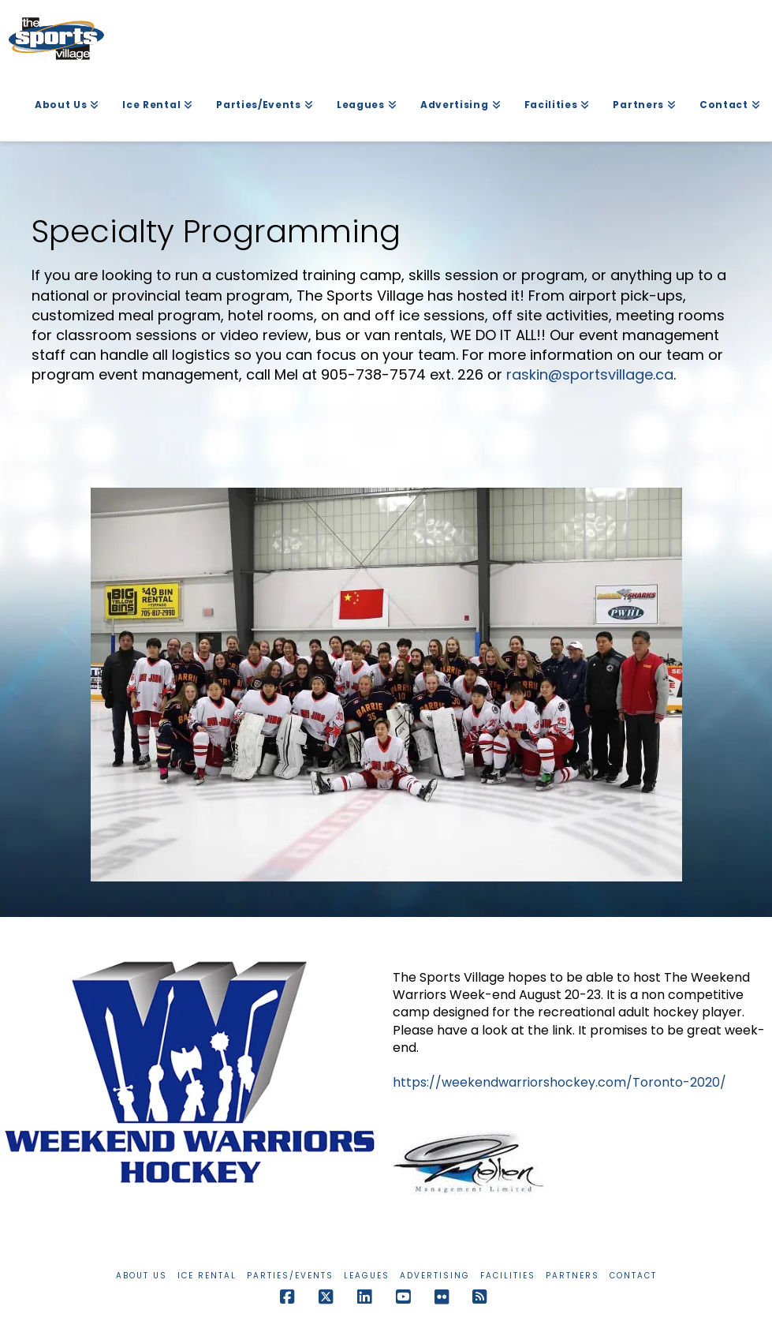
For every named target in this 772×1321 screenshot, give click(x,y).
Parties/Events (290, 1275)
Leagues (367, 1275)
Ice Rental (207, 1275)
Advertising (435, 1275)
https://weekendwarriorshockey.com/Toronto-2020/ (559, 1082)
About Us (141, 1275)
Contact (633, 1275)
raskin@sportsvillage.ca (589, 374)
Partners (572, 1275)
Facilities (507, 1275)
